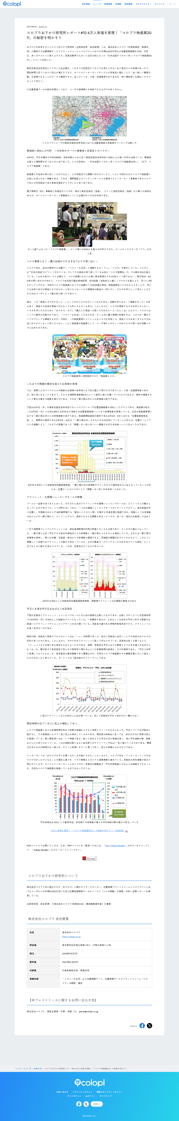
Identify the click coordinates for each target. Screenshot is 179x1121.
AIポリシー (90, 1096)
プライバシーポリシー (82, 1092)
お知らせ (43, 26)
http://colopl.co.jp (71, 936)
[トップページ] (12, 4)
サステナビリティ (144, 4)
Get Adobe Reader (115, 845)
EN (175, 4)
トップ (18, 1069)
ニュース (97, 4)
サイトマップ (106, 1096)
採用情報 (128, 4)
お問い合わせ (62, 1092)
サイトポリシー (74, 1096)
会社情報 (86, 4)
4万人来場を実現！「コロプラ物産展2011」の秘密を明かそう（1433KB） (88, 830)
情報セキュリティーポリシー (109, 1092)
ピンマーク (160, 4)
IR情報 (118, 4)
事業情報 (108, 4)
